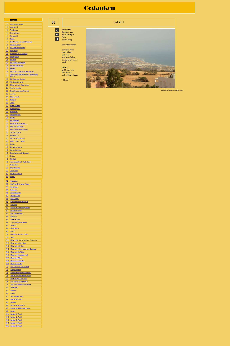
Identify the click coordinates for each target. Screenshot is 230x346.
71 (7, 237)
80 (7, 287)
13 (7, 59)
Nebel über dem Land (16, 24)
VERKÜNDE (14, 199)
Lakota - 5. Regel (16, 326)
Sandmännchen (15, 150)
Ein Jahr (13, 59)
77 (7, 278)
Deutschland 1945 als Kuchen (20, 308)
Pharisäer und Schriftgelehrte (20, 207)
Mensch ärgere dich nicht (18, 278)
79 (7, 284)
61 (7, 207)
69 (7, 231)
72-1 (7, 240)
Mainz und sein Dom (17, 246)
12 (7, 57)
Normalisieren (14, 33)
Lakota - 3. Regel (16, 320)
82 (7, 293)
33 (7, 123)
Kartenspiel (14, 36)
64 (7, 216)
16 (7, 68)
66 (7, 222)
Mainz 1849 (14, 240)
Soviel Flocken (15, 219)
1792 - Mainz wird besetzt (18, 222)
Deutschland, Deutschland (19, 129)
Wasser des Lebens (16, 65)
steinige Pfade (15, 196)
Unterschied (14, 165)
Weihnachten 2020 (16, 296)
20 (7, 82)
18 (7, 75)
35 (7, 129)
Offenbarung (14, 228)
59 (7, 202)
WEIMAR (13, 225)
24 (7, 97)
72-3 (7, 246)
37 (7, 135)
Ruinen (12, 144)
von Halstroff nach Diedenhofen (20, 162)
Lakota (12, 311)
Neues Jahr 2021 (16, 299)
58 (7, 199)
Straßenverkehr (15, 114)
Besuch (12, 68)
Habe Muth (14, 112)
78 (7, 281)
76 (7, 276)
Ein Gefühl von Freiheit (17, 62)
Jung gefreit (14, 27)
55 (7, 190)
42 (7, 150)
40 (7, 144)
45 (7, 159)
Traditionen (14, 30)
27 (7, 106)
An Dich (13, 94)
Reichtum (13, 216)
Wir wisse (13, 190)
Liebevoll (13, 302)
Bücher (12, 177)
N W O (12, 231)
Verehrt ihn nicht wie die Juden (20, 276)
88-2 (7, 317)
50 (7, 174)
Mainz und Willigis (16, 258)
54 (7, 187)
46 (7, 162)
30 (7, 114)
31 (7, 117)
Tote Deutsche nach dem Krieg (20, 284)
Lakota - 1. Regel (16, 314)
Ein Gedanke (14, 120)
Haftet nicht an (15, 106)
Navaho (13, 290)
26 (7, 103)
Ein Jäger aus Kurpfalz (17, 79)
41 (7, 147)
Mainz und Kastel (16, 264)
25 (7, 100)
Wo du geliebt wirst (16, 82)
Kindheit (13, 159)
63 (7, 213)
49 (7, 171)
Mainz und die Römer (17, 252)
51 (7, 177)
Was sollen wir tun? (16, 213)
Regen (12, 156)
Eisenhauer (14, 187)
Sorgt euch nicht (15, 132)
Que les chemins (15, 88)
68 (7, 228)
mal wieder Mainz (16, 210)
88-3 (7, 320)
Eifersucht (13, 205)
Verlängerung (14, 57)
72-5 (7, 252)
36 (7, 132)
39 (7, 141)
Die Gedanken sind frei (17, 48)
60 (7, 205)
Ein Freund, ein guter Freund (19, 184)
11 (7, 54)
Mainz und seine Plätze (18, 243)
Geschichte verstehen (17, 305)
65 (7, 219)
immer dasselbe (15, 193)
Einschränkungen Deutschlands (20, 273)
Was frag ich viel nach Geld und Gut (22, 71)
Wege (12, 237)
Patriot (12, 117)
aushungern (14, 287)
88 (7, 311)
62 (7, 210)
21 (7, 85)
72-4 (7, 249)
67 (7, 225)
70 (7, 234)
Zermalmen (14, 171)
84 (7, 299)
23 (7, 94)
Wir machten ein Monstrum (19, 202)
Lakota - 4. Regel (16, 323)
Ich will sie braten (16, 147)
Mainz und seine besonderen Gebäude (23, 249)
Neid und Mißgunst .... (17, 126)
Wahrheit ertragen (16, 174)
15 (7, 65)
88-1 (7, 314)
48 (7, 168)
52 (7, 181)
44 (7, 156)
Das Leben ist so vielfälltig (18, 54)
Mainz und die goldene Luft (19, 255)
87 (7, 308)
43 (7, 153)
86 (7, 305)
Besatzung (13, 181)
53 (7, 184)
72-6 (7, 255)
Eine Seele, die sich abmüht (19, 267)
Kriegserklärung (15, 270)
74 (7, 270)
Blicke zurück (14, 97)
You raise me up (15, 45)
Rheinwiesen (14, 135)
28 (7, 109)
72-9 (7, 264)
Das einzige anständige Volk (19, 153)
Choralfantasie (15, 168)
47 (7, 165)
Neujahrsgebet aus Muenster (19, 91)
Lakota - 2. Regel (16, 317)
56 (7, 193)
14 (7, 62)
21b (7, 88)
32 (7, 120)
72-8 (7, 261)
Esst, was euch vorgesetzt (19, 281)
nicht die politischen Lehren (19, 234)
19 (7, 79)
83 (7, 296)
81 (7, 290)
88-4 (7, 323)
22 (7, 91)
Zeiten (12, 103)
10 (7, 51)
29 (7, 112)
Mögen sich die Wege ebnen (19, 85)
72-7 (7, 258)
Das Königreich (15, 109)
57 (7, 196)
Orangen (13, 100)
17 (7, 71)
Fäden (12, 39)
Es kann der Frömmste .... (18, 123)
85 (7, 302)
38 (7, 138)
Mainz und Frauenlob (17, 261)
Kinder (12, 293)
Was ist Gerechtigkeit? (17, 138)
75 (7, 273)
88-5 (7, 326)
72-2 (7, 243)
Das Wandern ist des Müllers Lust (21, 42)
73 (7, 267)
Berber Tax (13, 51)
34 (7, 126)
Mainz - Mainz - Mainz (17, 141)
